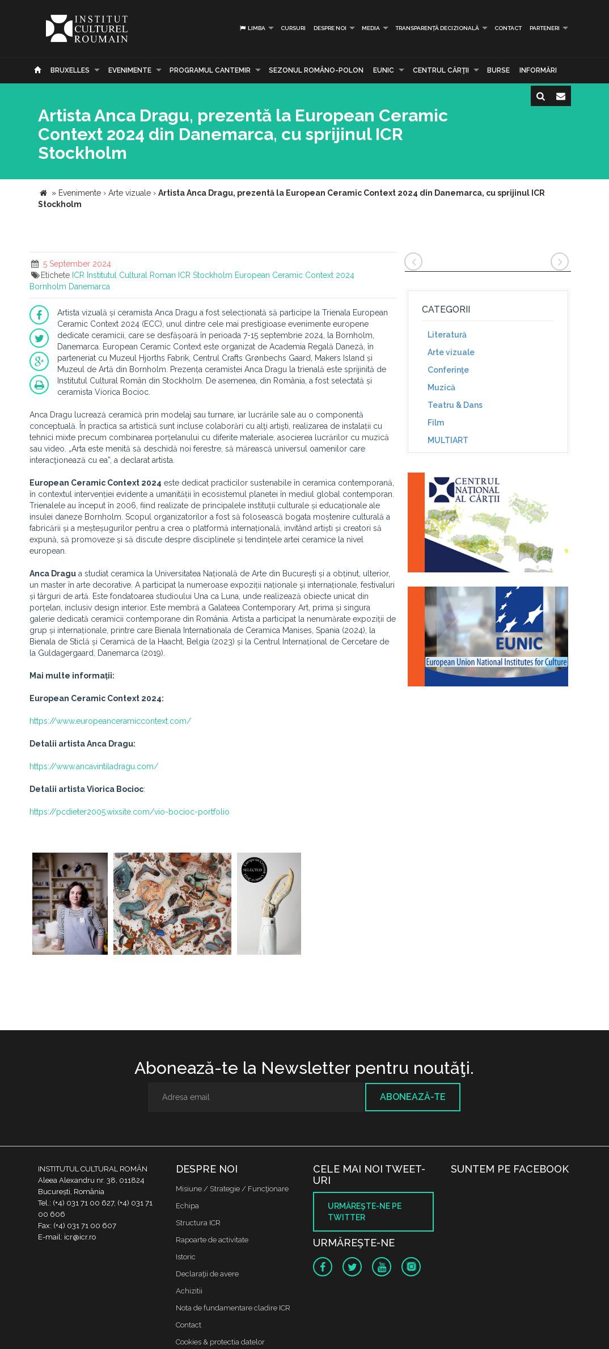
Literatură (447, 334)
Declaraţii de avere (207, 1274)
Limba (252, 28)
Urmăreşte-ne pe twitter (364, 1212)
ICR (78, 275)
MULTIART (448, 440)
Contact (508, 28)
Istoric (186, 1257)
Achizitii (189, 1291)
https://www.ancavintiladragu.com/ (93, 766)
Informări (538, 70)
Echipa (187, 1206)
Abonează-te (413, 1096)
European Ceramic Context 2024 (294, 275)
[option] (70, 905)
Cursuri (293, 28)
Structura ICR (198, 1223)
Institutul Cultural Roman (131, 275)
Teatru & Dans (455, 405)
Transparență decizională (437, 28)
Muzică (441, 387)
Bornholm (47, 286)
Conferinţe (448, 369)
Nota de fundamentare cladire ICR (233, 1308)
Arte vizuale (451, 352)
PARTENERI (545, 28)
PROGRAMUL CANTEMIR (210, 70)
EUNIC (383, 70)
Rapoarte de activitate (212, 1240)
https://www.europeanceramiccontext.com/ (110, 721)
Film (436, 422)
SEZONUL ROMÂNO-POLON (316, 70)
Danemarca (89, 286)
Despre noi (330, 28)
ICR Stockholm (205, 275)
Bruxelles (70, 70)
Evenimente (129, 70)
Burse (498, 70)
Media (371, 28)
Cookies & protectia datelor (220, 1342)
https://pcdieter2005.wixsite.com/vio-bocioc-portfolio (129, 811)
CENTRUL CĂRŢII (441, 70)
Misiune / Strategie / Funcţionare (232, 1188)
